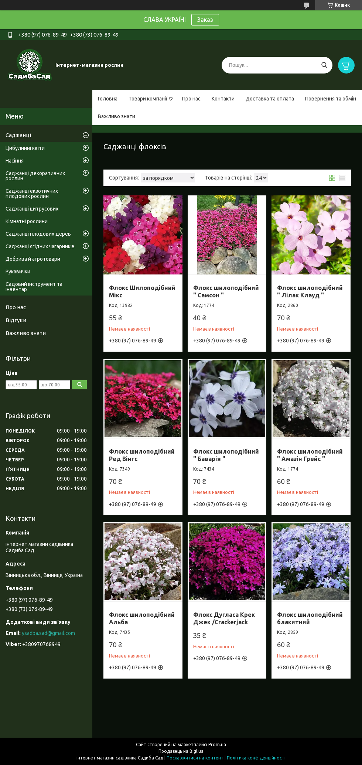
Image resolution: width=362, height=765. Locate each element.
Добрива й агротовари (33, 259)
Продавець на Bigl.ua (181, 751)
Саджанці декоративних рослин (35, 175)
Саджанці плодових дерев (38, 234)
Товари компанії (148, 99)
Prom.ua (217, 744)
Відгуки (16, 320)
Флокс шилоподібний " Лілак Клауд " (310, 291)
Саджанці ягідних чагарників (40, 246)
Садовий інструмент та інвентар (34, 286)
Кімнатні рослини (27, 221)
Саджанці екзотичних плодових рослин (32, 193)
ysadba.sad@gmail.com (48, 633)
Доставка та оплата (270, 99)
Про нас (191, 99)
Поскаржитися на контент (195, 757)
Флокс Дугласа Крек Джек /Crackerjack (224, 618)
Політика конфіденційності (256, 757)
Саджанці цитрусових (32, 209)
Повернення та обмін (330, 99)
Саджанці (18, 135)
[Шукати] (324, 65)
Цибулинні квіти (25, 148)
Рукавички (18, 271)
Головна (107, 99)
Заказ (205, 19)
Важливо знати (116, 116)
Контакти (223, 99)
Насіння (15, 161)
